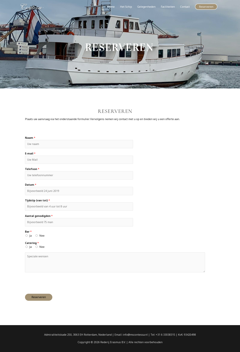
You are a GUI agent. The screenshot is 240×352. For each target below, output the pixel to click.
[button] (206, 7)
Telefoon (32, 169)
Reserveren (39, 297)
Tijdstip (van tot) (37, 200)
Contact (185, 7)
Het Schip (126, 7)
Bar (28, 231)
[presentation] (50, 282)
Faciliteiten (168, 7)
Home (111, 7)
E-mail (30, 153)
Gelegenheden (146, 7)
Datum (30, 185)
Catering (32, 243)
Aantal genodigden (39, 216)
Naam (30, 138)
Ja (30, 235)
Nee (41, 235)
